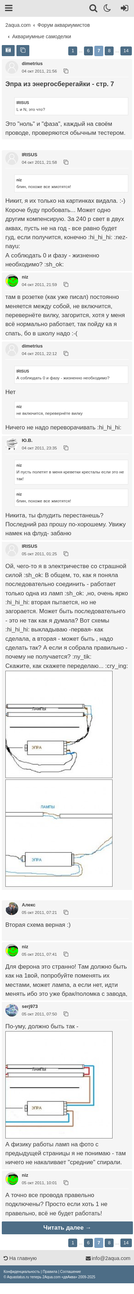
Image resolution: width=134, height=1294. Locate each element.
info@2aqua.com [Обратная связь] (107, 1258)
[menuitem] (22, 1271)
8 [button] (109, 50)
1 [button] (72, 50)
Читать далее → (67, 1227)
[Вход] (123, 9)
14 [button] (126, 50)
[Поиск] (93, 9)
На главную (20, 1258)
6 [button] (88, 50)
